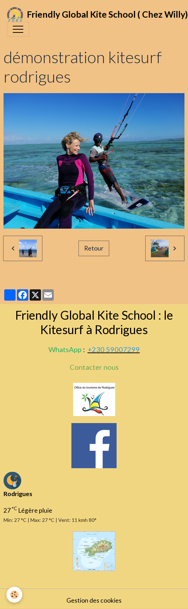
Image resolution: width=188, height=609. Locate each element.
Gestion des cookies (94, 600)
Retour (94, 248)
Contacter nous (94, 367)
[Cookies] (14, 595)
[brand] (90, 14)
